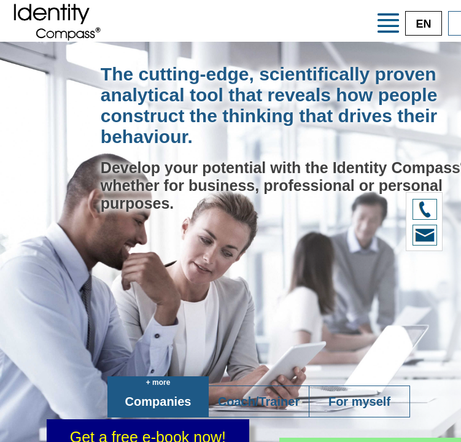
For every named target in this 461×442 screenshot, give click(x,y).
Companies (158, 401)
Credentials (307, 31)
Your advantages (256, 10)
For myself (359, 401)
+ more (158, 382)
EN (423, 24)
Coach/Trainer (259, 401)
